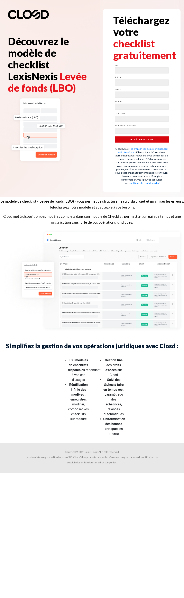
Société (118, 101)
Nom (117, 65)
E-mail (118, 89)
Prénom (118, 77)
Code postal (120, 113)
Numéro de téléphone (125, 125)
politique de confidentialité (145, 183)
